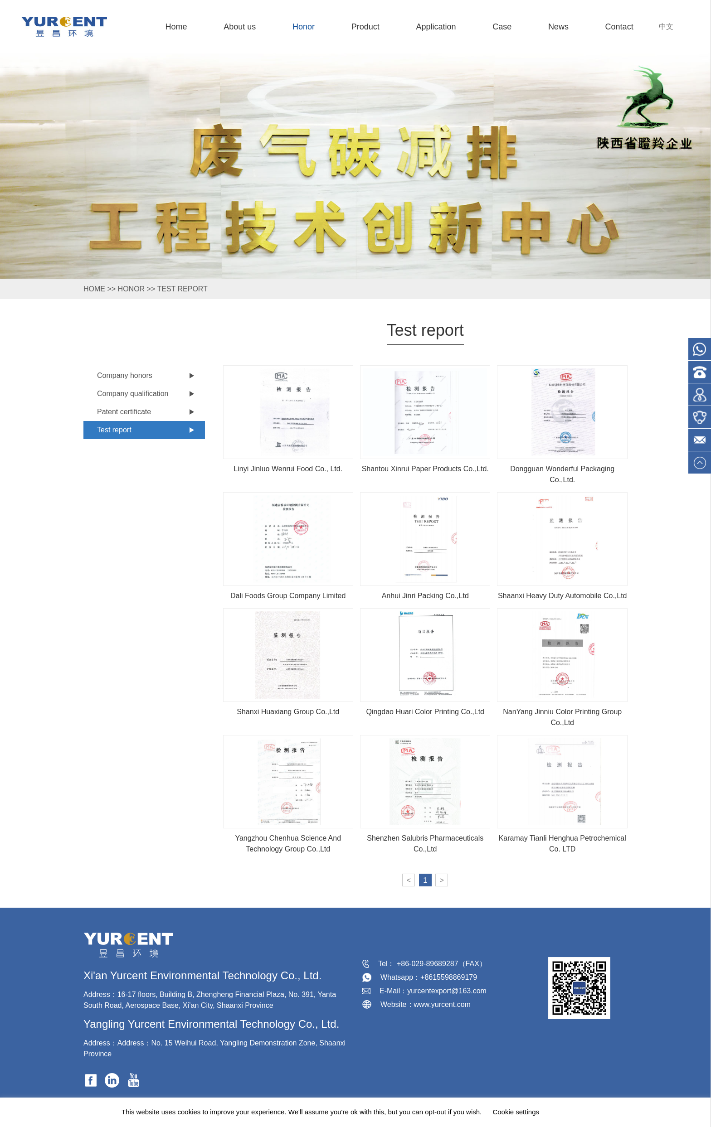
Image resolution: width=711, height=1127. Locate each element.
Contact (619, 26)
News (558, 26)
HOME (94, 289)
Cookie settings (515, 1112)
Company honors (124, 375)
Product (365, 26)
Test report (182, 289)
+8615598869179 (448, 977)
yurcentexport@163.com (447, 991)
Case (501, 26)
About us (240, 26)
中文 (666, 26)
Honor (303, 26)
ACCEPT (570, 1112)
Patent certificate (124, 412)
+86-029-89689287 (427, 963)
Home (176, 26)
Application (436, 26)
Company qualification (132, 393)
